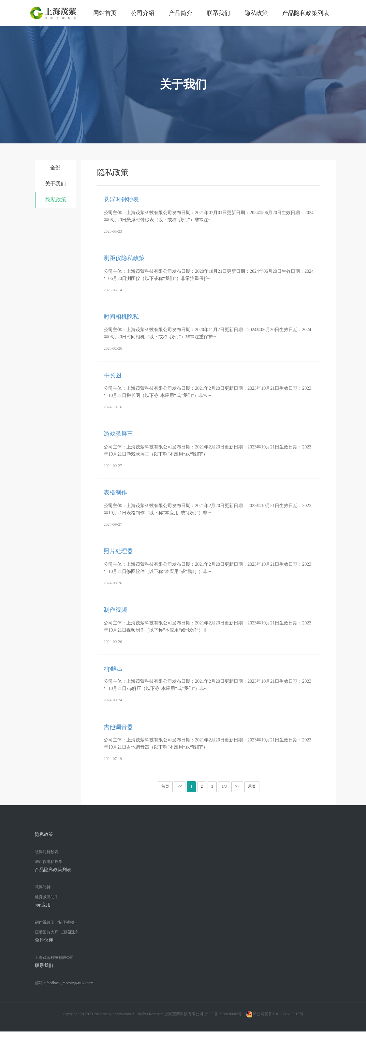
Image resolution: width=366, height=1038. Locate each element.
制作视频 (115, 610)
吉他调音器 (118, 727)
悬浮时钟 (43, 887)
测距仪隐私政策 (124, 258)
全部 (55, 167)
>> (237, 786)
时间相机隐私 (121, 317)
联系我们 (218, 13)
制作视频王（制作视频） (56, 922)
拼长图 (112, 375)
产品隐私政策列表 (305, 13)
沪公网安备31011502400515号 (274, 1014)
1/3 (224, 786)
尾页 (252, 786)
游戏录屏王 (118, 434)
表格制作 (115, 492)
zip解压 (113, 668)
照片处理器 (118, 551)
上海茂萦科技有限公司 (54, 957)
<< (180, 786)
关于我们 (55, 183)
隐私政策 (256, 13)
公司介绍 (142, 13)
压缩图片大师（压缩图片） (58, 932)
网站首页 (105, 13)
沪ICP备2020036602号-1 (224, 1014)
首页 (165, 786)
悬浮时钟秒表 (121, 199)
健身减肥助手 (46, 897)
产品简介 (180, 13)
